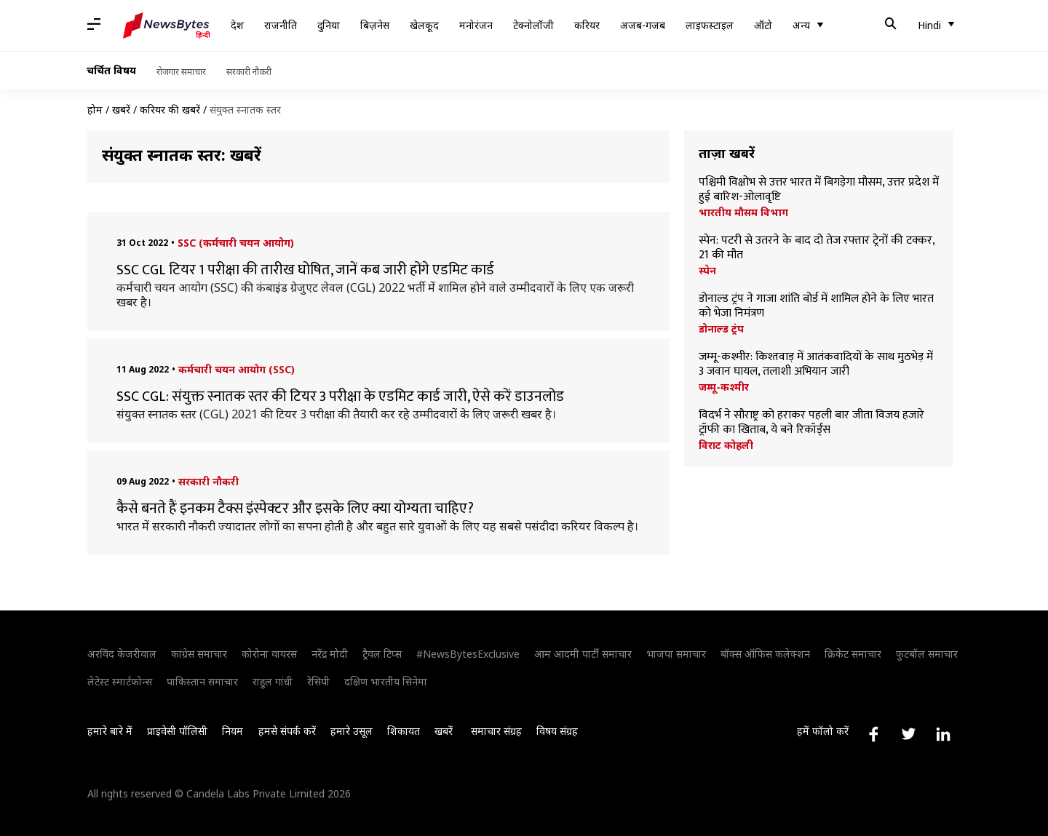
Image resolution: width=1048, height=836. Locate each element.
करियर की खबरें (170, 109)
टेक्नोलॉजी (533, 25)
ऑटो (763, 25)
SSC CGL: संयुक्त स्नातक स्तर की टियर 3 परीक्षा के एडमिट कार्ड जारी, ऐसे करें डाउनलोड (340, 396)
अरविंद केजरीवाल (121, 654)
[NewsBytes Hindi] (166, 25)
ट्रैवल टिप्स (382, 654)
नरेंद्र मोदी (329, 654)
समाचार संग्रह (496, 731)
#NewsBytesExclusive (468, 654)
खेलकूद (424, 25)
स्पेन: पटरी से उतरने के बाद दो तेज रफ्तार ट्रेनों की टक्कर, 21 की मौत (816, 248)
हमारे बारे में (109, 731)
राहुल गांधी (273, 681)
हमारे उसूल (351, 731)
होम (95, 109)
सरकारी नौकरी (248, 71)
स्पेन (707, 270)
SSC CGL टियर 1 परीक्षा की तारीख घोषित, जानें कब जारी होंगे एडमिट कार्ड (305, 270)
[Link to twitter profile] (908, 734)
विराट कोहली (726, 445)
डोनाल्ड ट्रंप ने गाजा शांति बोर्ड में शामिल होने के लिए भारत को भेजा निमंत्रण (816, 306)
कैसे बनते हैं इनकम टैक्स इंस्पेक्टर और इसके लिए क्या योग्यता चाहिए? (295, 508)
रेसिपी (318, 681)
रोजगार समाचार (181, 71)
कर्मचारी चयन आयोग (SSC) (236, 369)
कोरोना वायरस (269, 654)
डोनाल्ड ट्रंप (721, 328)
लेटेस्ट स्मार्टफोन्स (119, 681)
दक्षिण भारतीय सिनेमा (385, 681)
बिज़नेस (374, 25)
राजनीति (280, 25)
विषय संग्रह (557, 731)
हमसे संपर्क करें (287, 731)
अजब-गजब (642, 25)
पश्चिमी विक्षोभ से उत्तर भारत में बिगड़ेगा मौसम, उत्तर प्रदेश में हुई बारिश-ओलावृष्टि (819, 189)
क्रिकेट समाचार (853, 654)
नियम (232, 731)
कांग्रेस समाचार (199, 654)
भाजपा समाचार (676, 654)
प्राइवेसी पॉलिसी (177, 731)
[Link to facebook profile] (873, 734)
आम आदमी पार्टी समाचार (583, 654)
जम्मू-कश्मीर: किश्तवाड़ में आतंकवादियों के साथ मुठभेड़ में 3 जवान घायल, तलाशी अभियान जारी (816, 364)
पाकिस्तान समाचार (202, 681)
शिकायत (403, 731)
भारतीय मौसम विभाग (743, 212)
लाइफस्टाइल (710, 25)
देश (237, 25)
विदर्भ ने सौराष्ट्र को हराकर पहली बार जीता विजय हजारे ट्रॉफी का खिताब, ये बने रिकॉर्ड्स (811, 422)
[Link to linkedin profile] (943, 734)
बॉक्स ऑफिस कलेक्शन (765, 654)
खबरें (121, 109)
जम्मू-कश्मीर (724, 387)
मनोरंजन (476, 25)
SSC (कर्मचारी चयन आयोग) (236, 243)
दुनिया (328, 25)
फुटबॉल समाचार (927, 654)
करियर (587, 25)
